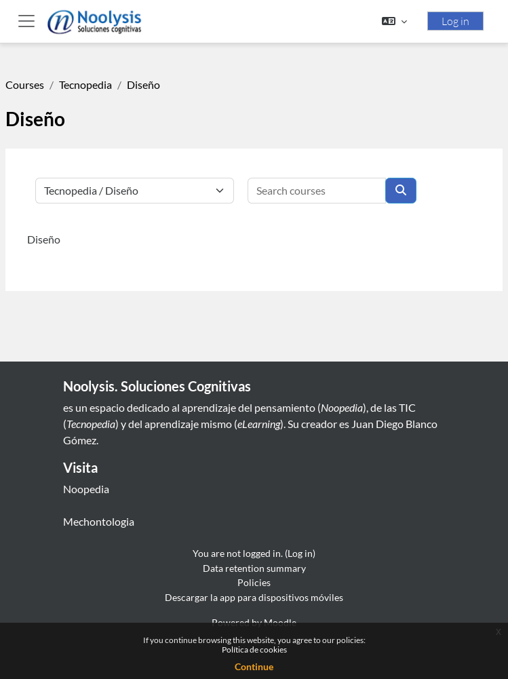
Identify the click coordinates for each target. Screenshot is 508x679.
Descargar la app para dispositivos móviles (254, 597)
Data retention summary (254, 568)
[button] (394, 21)
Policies (254, 582)
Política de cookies (254, 649)
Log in (455, 21)
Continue (254, 666)
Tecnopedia (85, 84)
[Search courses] (317, 190)
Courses (24, 84)
